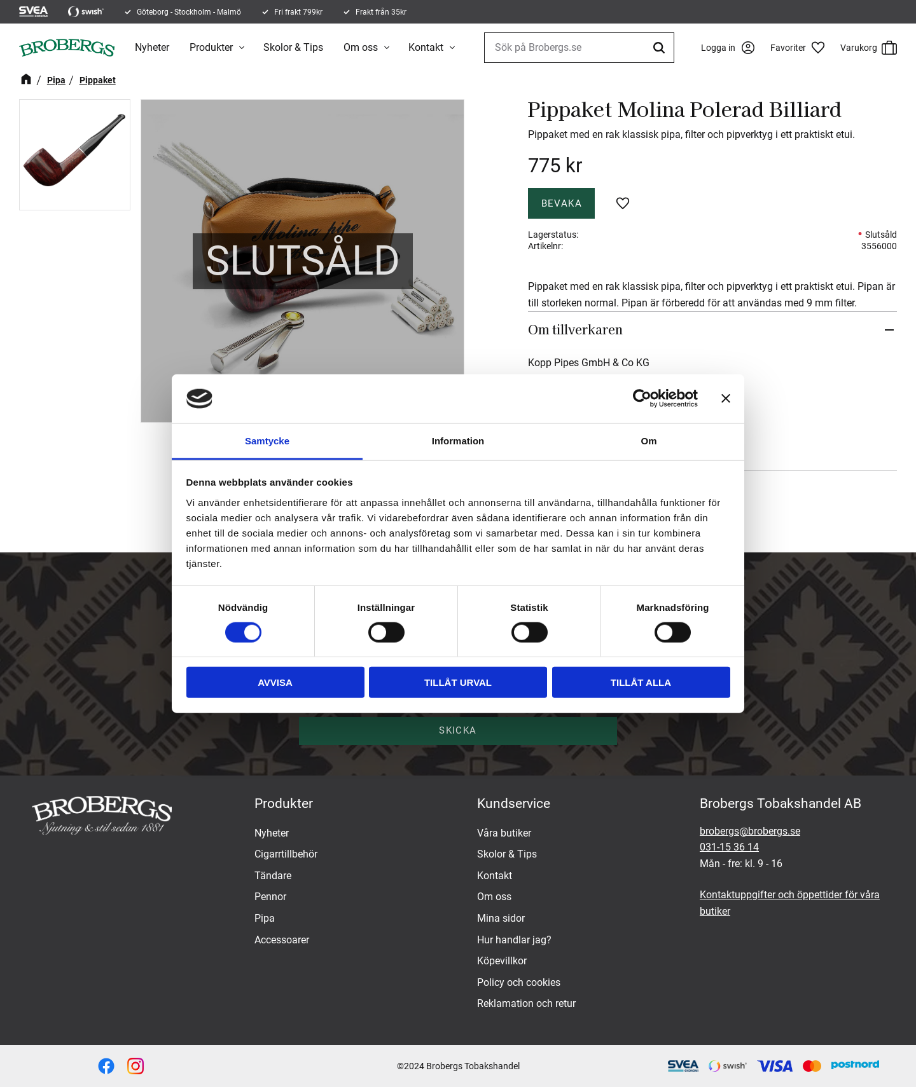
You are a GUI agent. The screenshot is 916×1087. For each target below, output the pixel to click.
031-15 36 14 (729, 847)
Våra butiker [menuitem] (504, 833)
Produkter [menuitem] (211, 47)
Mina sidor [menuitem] (501, 918)
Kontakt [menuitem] (425, 47)
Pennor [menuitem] (270, 897)
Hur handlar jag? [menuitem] (514, 940)
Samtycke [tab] (267, 440)
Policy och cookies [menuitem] (518, 982)
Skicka (457, 730)
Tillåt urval (458, 682)
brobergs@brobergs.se (750, 831)
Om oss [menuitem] (361, 47)
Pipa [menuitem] (264, 918)
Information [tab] (458, 440)
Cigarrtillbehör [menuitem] (285, 854)
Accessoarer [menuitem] (281, 940)
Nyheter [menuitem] (152, 47)
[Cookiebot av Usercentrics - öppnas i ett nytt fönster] (642, 398)
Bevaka (561, 203)
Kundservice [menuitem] (513, 803)
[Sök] (661, 47)
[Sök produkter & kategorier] (579, 47)
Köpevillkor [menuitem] (502, 961)
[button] (802, 48)
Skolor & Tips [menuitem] (293, 47)
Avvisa (275, 682)
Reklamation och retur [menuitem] (526, 1003)
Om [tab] (648, 440)
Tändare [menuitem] (272, 876)
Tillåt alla (641, 682)
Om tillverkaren (575, 329)
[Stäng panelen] (725, 398)
